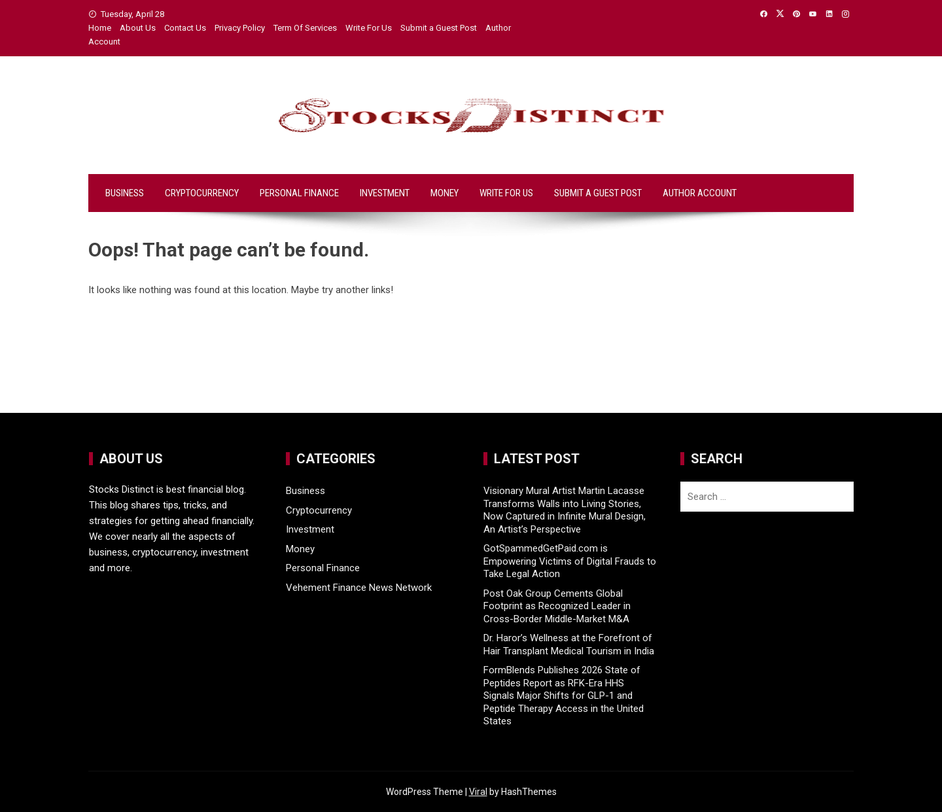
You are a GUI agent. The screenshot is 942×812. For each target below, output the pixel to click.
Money (444, 193)
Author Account (700, 193)
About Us (138, 28)
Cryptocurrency (202, 193)
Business (124, 193)
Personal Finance (299, 193)
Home (99, 28)
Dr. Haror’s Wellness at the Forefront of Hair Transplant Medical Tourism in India (568, 644)
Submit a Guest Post (438, 28)
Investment (385, 193)
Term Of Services (305, 28)
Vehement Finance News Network (359, 587)
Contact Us (185, 28)
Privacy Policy (240, 28)
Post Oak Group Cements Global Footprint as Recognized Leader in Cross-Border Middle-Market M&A (557, 606)
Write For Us (368, 28)
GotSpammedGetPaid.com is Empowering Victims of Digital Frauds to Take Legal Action (569, 561)
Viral (478, 791)
